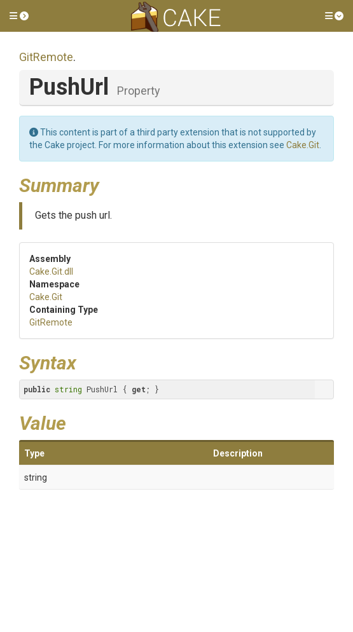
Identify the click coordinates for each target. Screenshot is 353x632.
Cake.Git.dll (51, 271)
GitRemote (46, 57)
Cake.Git (302, 145)
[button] (19, 16)
